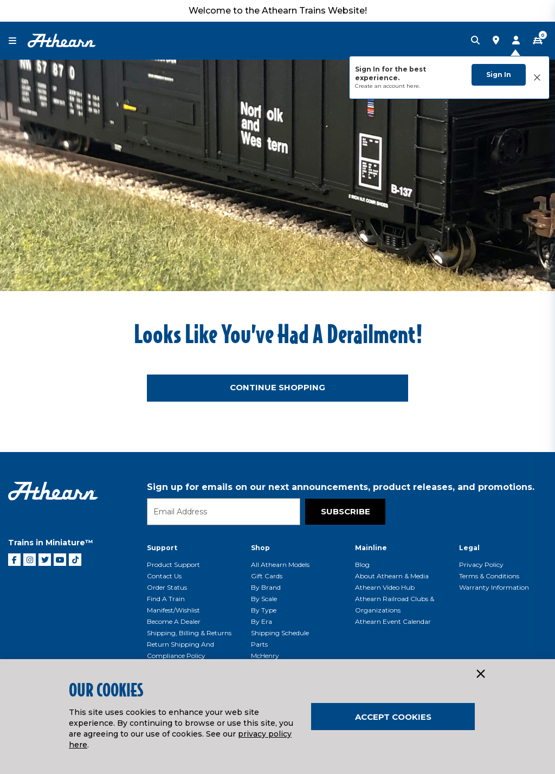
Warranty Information (494, 587)
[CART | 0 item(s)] (538, 41)
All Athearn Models (280, 564)
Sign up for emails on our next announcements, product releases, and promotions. (340, 487)
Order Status (167, 587)
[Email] (223, 511)
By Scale (264, 599)
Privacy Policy (481, 564)
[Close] (480, 674)
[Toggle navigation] (18, 41)
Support (162, 548)
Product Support (173, 564)
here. (413, 85)
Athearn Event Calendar (393, 621)
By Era (261, 621)
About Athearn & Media (392, 576)
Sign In (498, 74)
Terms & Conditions (489, 576)
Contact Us (164, 576)
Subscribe (345, 511)
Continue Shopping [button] (277, 387)
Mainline (371, 548)
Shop (260, 548)
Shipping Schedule (280, 633)
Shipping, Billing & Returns (189, 633)
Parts (259, 644)
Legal (469, 548)
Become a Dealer (174, 621)
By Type (263, 610)
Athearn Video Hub (385, 587)
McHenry (265, 656)
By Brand (266, 587)
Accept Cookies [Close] (393, 717)
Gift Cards (266, 576)
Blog (362, 564)
